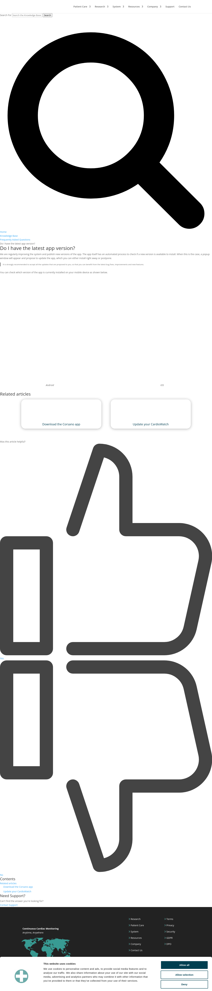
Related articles (8, 883)
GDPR (169, 937)
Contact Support (9, 905)
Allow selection (184, 960)
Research (100, 6)
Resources (134, 6)
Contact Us (185, 6)
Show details (174, 984)
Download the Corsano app (18, 886)
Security (170, 931)
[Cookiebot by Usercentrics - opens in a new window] (21, 984)
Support (169, 6)
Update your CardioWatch (17, 891)
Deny (184, 970)
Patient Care (80, 6)
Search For (5, 15)
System (117, 6)
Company (152, 6)
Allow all (184, 950)
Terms (169, 919)
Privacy (170, 925)
